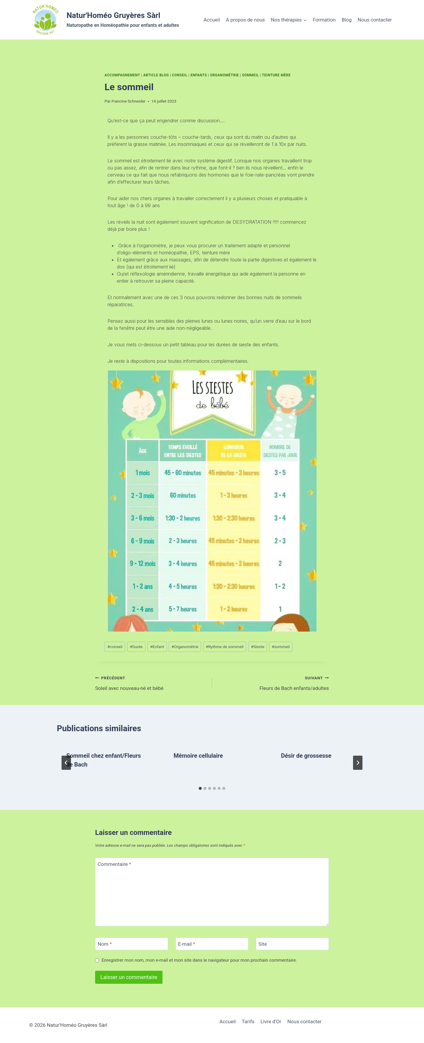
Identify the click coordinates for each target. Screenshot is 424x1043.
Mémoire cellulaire (198, 755)
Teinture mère (276, 75)
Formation (324, 20)
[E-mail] (212, 943)
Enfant (157, 646)
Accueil (211, 20)
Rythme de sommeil (225, 646)
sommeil (281, 646)
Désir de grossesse (306, 755)
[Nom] (131, 943)
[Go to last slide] (66, 763)
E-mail (186, 944)
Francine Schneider (128, 101)
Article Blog (156, 75)
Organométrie (224, 75)
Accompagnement (122, 75)
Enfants (199, 75)
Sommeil (250, 75)
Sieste (257, 646)
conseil (114, 646)
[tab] (200, 788)
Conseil (179, 75)
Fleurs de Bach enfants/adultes (273, 682)
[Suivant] (357, 763)
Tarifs (248, 1021)
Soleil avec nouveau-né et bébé (151, 682)
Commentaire (114, 864)
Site (263, 944)
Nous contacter (375, 20)
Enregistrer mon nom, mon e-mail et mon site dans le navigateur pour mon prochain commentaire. (199, 960)
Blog (347, 20)
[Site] (292, 943)
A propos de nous (245, 20)
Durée (136, 646)
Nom (105, 944)
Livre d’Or (271, 1021)
